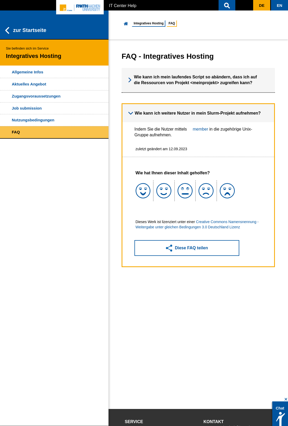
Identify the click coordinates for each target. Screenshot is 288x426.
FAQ (16, 132)
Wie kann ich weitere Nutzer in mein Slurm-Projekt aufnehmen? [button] (194, 113)
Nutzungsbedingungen (33, 120)
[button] (227, 5)
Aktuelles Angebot (29, 84)
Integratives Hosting (149, 23)
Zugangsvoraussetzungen (36, 96)
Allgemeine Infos (27, 72)
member (200, 129)
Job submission (27, 108)
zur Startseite (25, 30)
